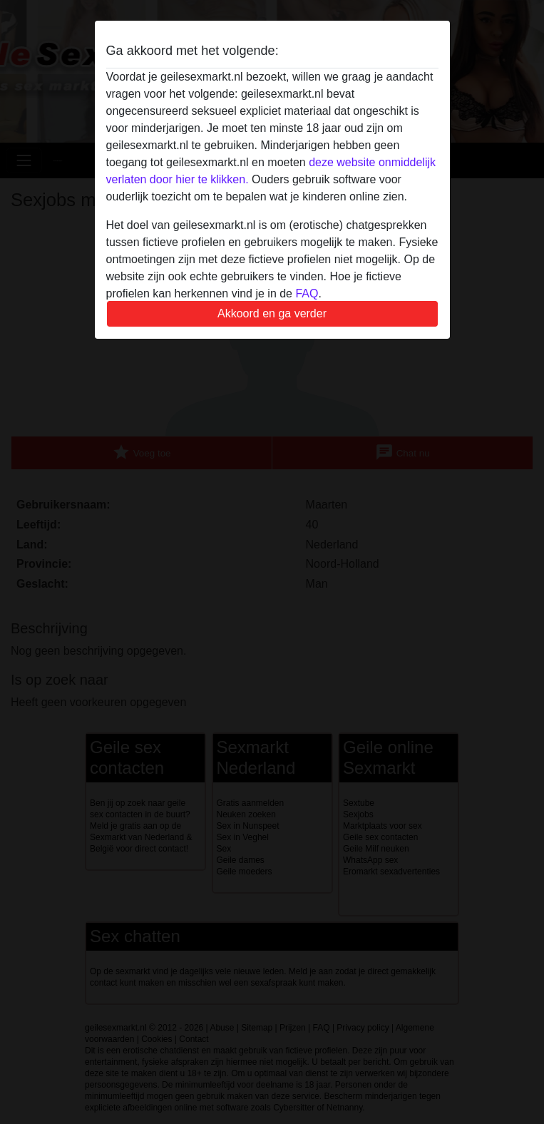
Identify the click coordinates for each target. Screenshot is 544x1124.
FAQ (306, 293)
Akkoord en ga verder (272, 313)
